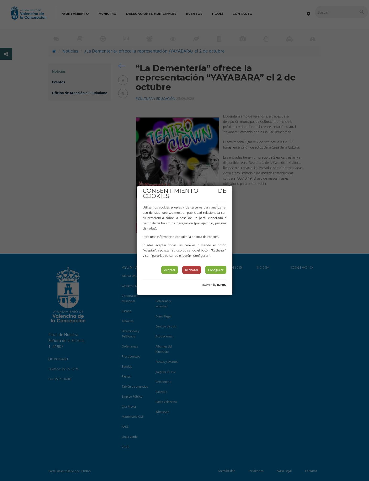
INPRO (221, 285)
